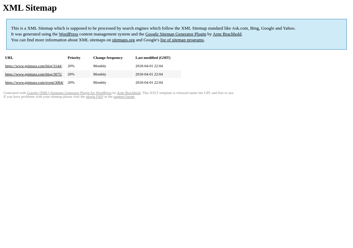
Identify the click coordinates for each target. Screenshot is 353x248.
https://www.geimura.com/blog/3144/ (33, 66)
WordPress (68, 34)
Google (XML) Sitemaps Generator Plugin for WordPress (69, 93)
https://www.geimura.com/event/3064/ (34, 82)
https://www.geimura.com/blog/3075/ (33, 74)
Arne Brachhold (227, 34)
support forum (123, 97)
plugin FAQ (94, 97)
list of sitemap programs (182, 39)
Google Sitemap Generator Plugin (175, 34)
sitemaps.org (123, 39)
